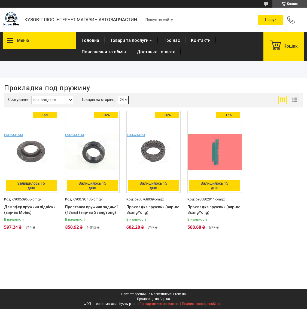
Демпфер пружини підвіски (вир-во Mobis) (30, 210)
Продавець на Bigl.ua (153, 299)
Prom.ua (179, 294)
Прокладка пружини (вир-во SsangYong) (153, 210)
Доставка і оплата (156, 51)
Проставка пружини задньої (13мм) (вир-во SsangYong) (91, 210)
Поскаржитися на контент (159, 304)
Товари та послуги (129, 40)
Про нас (171, 40)
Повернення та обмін (104, 51)
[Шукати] (270, 20)
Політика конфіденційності (203, 304)
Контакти (201, 40)
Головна (90, 40)
